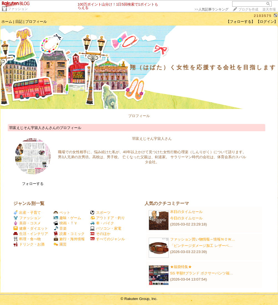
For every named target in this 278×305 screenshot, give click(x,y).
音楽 (60, 228)
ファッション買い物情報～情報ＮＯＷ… (202, 239)
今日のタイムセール (186, 218)
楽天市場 (269, 9)
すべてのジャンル (107, 239)
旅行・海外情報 (69, 239)
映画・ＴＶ (65, 223)
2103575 (263, 16)
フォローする (33, 184)
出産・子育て (27, 212)
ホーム (6, 21)
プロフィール (36, 21)
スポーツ (100, 212)
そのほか (100, 234)
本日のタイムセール (186, 212)
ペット (62, 212)
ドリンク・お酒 (28, 244)
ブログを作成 (248, 9)
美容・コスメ (27, 223)
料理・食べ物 (27, 239)
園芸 (60, 244)
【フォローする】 (240, 21)
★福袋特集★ (181, 267)
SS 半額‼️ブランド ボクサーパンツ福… (201, 273)
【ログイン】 (267, 21)
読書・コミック (69, 234)
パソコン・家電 (105, 228)
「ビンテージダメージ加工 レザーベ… (201, 246)
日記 (18, 21)
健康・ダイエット (30, 228)
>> (211, 9)
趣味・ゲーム (67, 218)
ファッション (18, 9)
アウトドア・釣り (107, 218)
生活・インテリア (30, 234)
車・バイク (102, 223)
